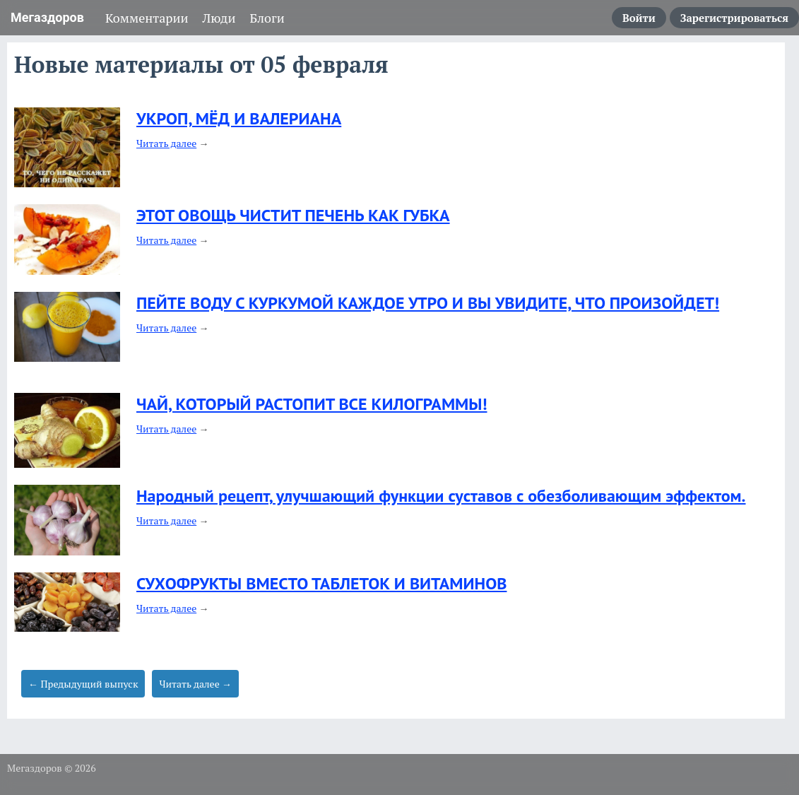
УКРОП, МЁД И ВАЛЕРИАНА (238, 118)
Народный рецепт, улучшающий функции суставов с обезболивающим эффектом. (441, 496)
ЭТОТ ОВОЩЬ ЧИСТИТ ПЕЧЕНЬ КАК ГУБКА (293, 215)
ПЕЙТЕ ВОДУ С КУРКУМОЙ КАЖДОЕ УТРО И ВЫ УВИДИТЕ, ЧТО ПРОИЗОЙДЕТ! (427, 303)
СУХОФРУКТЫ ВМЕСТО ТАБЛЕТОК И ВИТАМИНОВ (321, 583)
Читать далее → (195, 683)
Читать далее (166, 143)
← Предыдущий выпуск (83, 683)
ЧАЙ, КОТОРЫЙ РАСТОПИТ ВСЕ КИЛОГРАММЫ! (311, 404)
